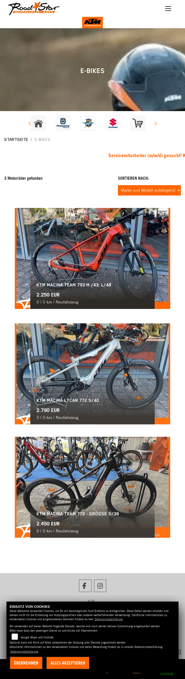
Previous (29, 124)
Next (155, 124)
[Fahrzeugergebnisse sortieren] (149, 190)
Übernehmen (26, 663)
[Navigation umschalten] (168, 8)
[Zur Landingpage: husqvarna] (63, 123)
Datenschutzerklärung (109, 619)
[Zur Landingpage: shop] (138, 123)
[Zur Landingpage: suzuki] (113, 123)
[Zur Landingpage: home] (38, 123)
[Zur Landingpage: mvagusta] (88, 123)
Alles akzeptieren (68, 663)
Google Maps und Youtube (37, 637)
